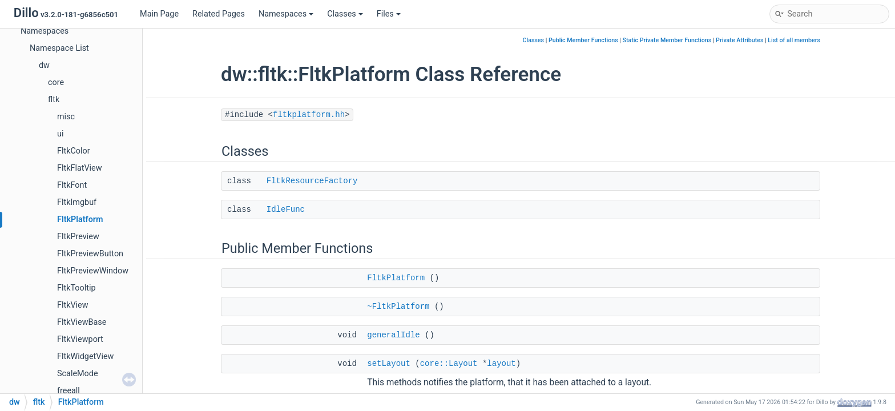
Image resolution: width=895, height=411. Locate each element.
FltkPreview (78, 236)
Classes (345, 14)
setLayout (388, 363)
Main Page (159, 14)
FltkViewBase (81, 322)
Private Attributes (739, 40)
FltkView (72, 305)
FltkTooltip (76, 288)
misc (66, 117)
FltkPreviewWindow (92, 271)
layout (501, 363)
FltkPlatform (80, 219)
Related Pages (218, 14)
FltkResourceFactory (312, 181)
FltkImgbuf (76, 202)
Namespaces (286, 14)
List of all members (794, 40)
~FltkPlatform (398, 306)
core (56, 82)
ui (60, 134)
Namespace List (59, 48)
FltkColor (73, 151)
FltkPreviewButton (90, 254)
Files (389, 14)
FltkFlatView (79, 168)
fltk (53, 99)
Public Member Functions (583, 40)
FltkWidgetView (85, 356)
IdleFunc (286, 209)
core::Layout (449, 363)
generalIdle (393, 335)
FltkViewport (80, 339)
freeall (68, 391)
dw (44, 65)
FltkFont (72, 185)
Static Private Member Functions (667, 40)
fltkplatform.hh (309, 114)
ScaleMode (77, 373)
